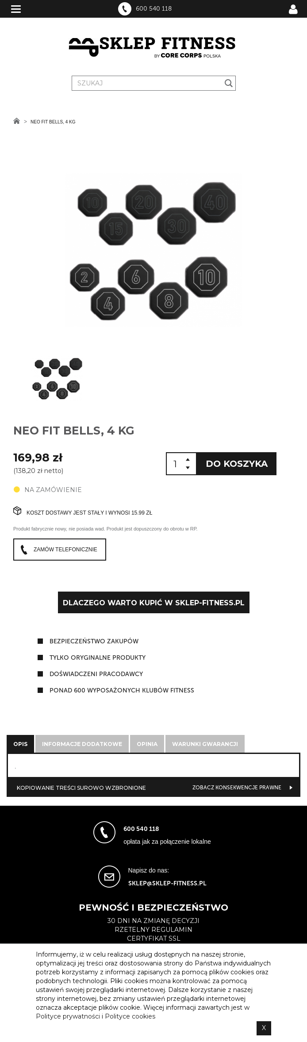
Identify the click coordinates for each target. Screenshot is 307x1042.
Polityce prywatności (68, 1016)
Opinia (147, 744)
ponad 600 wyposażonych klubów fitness (122, 690)
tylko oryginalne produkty (98, 657)
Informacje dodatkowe (82, 744)
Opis (20, 744)
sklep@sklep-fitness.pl (167, 883)
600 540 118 (154, 9)
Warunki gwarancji (205, 744)
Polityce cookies (130, 1016)
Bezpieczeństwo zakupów (94, 641)
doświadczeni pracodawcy (96, 674)
